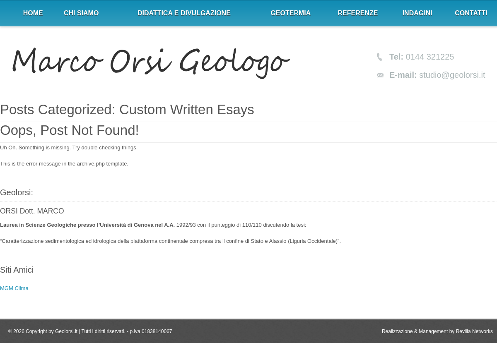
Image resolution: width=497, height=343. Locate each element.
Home (33, 13)
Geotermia (290, 13)
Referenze (358, 13)
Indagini (417, 13)
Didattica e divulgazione (184, 13)
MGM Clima (14, 288)
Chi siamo (81, 13)
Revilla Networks (474, 331)
